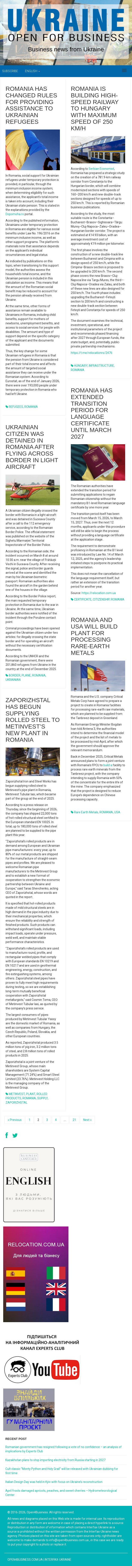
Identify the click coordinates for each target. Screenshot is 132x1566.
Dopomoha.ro (15, 214)
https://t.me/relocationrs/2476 (91, 353)
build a (107, 765)
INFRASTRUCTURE (101, 365)
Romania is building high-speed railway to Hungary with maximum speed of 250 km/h (95, 108)
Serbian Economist (101, 168)
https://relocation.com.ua (99, 593)
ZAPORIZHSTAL (16, 1102)
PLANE (26, 675)
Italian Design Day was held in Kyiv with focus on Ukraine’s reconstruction (53, 1482)
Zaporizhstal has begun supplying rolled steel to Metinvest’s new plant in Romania (33, 720)
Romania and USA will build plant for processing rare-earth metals (94, 636)
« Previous (15, 1120)
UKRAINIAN (13, 679)
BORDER (14, 675)
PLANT (30, 1094)
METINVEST (17, 1094)
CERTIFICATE (83, 599)
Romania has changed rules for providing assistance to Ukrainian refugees (31, 105)
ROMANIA (31, 406)
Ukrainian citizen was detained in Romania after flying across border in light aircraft (32, 447)
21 (74, 1120)
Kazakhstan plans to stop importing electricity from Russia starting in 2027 (55, 1460)
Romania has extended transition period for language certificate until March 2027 (91, 413)
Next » (87, 1120)
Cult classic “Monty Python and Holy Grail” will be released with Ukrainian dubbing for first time (61, 1471)
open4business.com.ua (25, 1559)
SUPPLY (42, 1098)
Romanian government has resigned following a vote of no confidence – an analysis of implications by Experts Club (63, 1449)
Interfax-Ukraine (58, 1559)
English (32, 71)
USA (117, 812)
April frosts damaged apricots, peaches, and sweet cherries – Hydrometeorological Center (61, 1493)
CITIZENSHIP (101, 599)
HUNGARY (81, 365)
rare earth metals (86, 812)
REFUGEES (16, 406)
